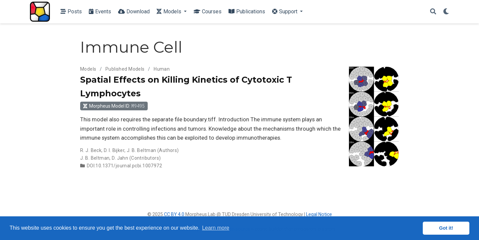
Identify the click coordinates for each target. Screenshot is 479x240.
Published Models (125, 69)
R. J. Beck (90, 150)
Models (88, 69)
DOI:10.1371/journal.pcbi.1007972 (124, 165)
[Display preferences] (446, 12)
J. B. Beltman (141, 150)
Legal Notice (319, 214)
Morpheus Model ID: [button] (113, 106)
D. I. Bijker (114, 150)
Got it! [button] (446, 228)
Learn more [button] (215, 228)
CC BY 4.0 (174, 214)
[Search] (433, 12)
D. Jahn (120, 158)
